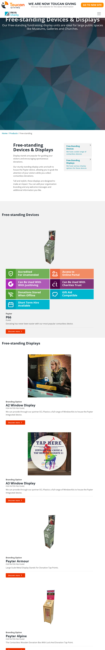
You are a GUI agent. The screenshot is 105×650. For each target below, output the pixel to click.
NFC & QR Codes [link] (80, 589)
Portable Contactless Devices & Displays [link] (85, 568)
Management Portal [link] (47, 568)
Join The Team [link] (10, 611)
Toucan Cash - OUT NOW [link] (84, 602)
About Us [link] (7, 589)
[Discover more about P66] (15, 293)
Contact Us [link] (8, 607)
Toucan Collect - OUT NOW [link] (85, 598)
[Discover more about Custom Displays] (42, 442)
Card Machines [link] (79, 581)
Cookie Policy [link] (10, 628)
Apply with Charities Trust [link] (50, 589)
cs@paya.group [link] (35, 511)
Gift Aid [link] (41, 572)
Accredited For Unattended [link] (85, 585)
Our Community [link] (11, 594)
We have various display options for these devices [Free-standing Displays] (76, 164)
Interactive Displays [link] (82, 576)
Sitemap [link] (7, 632)
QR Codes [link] (42, 581)
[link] (12, 14)
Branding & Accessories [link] (84, 594)
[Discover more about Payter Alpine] (15, 442)
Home (4, 133)
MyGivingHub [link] (44, 576)
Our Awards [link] (9, 602)
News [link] (6, 598)
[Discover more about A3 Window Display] (42, 375)
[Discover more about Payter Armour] (70, 375)
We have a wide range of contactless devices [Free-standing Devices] (76, 150)
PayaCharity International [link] (50, 585)
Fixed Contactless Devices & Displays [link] (85, 564)
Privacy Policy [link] (10, 624)
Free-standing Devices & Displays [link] (85, 572)
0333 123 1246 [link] (9, 567)
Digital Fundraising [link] (47, 564)
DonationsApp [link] (44, 602)
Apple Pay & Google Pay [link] (49, 594)
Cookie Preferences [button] (13, 636)
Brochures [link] (42, 646)
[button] (99, 14)
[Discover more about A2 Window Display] (15, 375)
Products (13, 133)
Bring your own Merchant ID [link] (50, 598)
